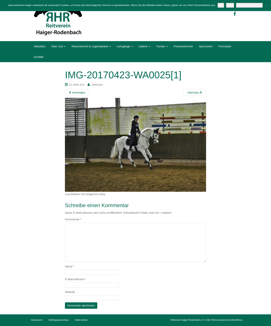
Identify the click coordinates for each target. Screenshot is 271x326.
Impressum (36, 320)
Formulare (224, 46)
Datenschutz (81, 320)
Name (69, 266)
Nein (230, 5)
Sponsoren (206, 46)
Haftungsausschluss (59, 320)
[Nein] (266, 6)
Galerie (145, 46)
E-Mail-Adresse (75, 279)
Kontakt (38, 56)
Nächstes (194, 92)
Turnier (162, 46)
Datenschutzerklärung (249, 5)
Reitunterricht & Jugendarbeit (91, 46)
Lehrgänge (125, 46)
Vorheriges (77, 92)
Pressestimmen (183, 46)
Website (70, 292)
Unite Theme (211, 320)
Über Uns (58, 46)
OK (221, 5)
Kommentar (73, 219)
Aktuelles (39, 46)
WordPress (236, 320)
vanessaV (97, 85)
